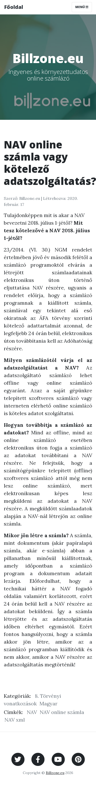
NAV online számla (62, 712)
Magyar (48, 703)
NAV (32, 712)
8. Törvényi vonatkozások (32, 700)
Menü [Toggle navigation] (81, 7)
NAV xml (15, 720)
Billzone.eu (55, 772)
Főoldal (13, 7)
